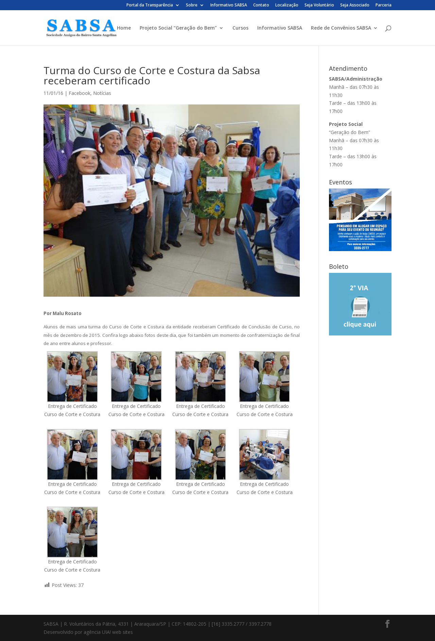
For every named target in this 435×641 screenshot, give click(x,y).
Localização (286, 5)
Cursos (240, 28)
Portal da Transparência (149, 5)
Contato (261, 5)
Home (124, 28)
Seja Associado (354, 5)
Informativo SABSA (228, 5)
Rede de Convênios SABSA (341, 28)
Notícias (102, 93)
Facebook (79, 93)
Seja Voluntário (319, 5)
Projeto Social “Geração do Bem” (178, 28)
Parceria (384, 5)
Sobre (191, 5)
